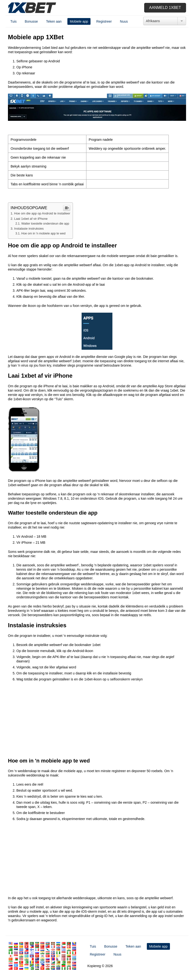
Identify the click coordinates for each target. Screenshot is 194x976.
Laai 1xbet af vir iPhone (31, 218)
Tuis (13, 21)
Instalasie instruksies (29, 228)
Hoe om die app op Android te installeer (42, 213)
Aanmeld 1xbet (165, 8)
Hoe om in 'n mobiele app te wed (43, 233)
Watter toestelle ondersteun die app (45, 223)
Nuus (124, 21)
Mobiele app (79, 21)
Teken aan (54, 21)
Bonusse (31, 21)
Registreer (104, 21)
